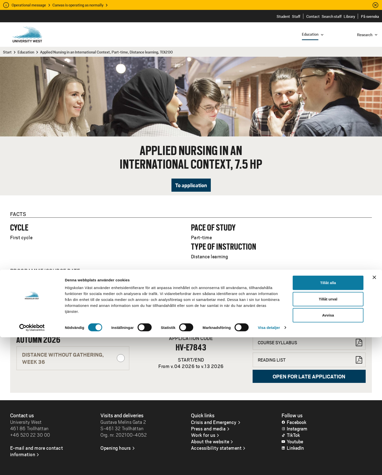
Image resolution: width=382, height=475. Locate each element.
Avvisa (328, 453)
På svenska (370, 16)
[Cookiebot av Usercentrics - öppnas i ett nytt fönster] (32, 465)
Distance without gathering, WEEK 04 (73, 313)
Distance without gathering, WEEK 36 (73, 358)
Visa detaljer (269, 465)
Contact (313, 16)
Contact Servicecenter (280, 314)
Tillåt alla (328, 420)
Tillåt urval (328, 437)
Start (7, 51)
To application (191, 185)
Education (26, 51)
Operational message (29, 4)
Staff (296, 16)
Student (283, 16)
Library (349, 16)
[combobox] (348, 34)
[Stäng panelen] (374, 415)
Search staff (332, 16)
